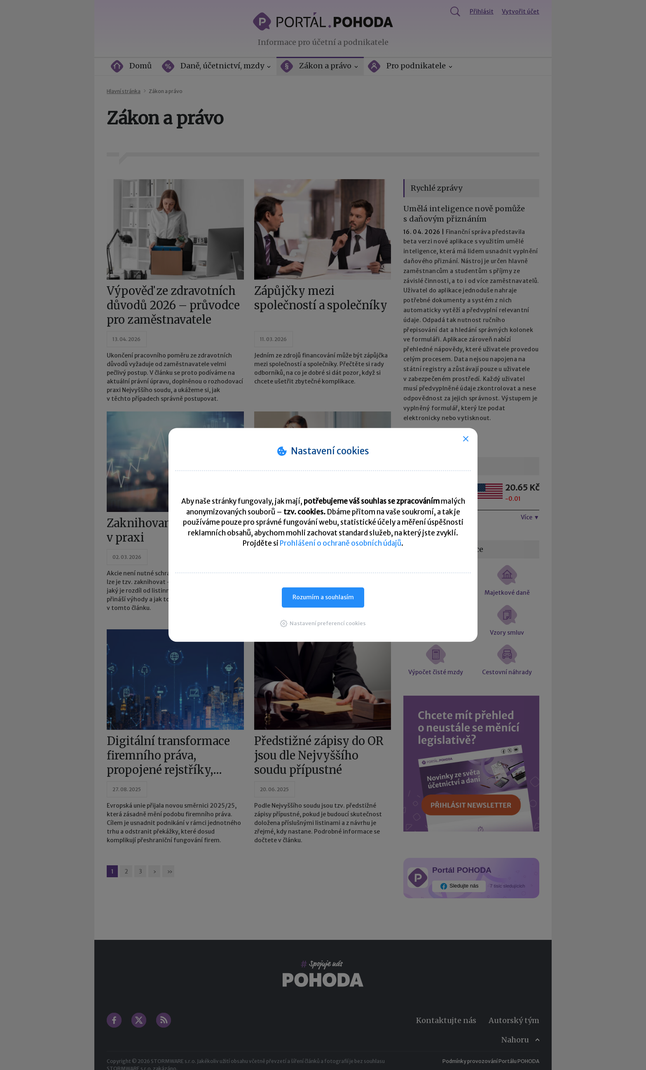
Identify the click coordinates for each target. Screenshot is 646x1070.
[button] (323, 623)
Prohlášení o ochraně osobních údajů (340, 543)
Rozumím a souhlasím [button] (323, 597)
